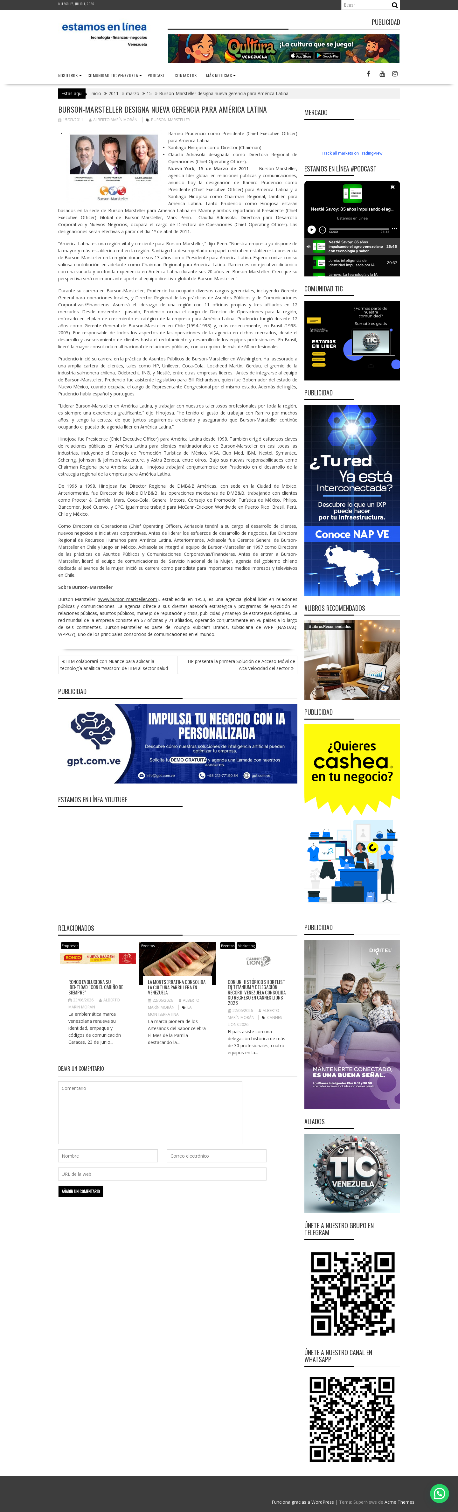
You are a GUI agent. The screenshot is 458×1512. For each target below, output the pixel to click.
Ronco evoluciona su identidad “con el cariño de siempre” (95, 987)
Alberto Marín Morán (113, 119)
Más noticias (219, 75)
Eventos (148, 945)
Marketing (246, 945)
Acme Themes (399, 1502)
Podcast (156, 75)
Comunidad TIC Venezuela (112, 75)
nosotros (68, 75)
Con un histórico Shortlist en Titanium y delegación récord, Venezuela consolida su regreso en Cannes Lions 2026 (257, 992)
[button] (439, 1493)
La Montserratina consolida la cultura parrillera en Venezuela (176, 987)
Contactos (186, 75)
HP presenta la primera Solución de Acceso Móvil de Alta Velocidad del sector (241, 664)
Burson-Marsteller (170, 119)
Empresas (70, 945)
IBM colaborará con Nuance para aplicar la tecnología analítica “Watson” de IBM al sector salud (114, 664)
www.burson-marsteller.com (128, 599)
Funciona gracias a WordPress (303, 1502)
